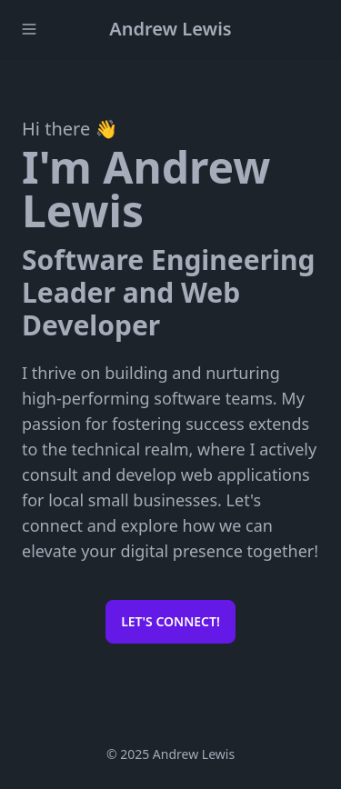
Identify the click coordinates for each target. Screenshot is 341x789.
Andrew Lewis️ (170, 28)
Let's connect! (170, 621)
